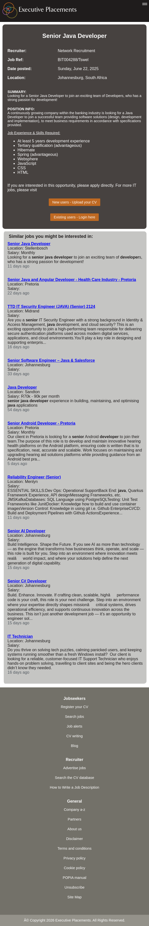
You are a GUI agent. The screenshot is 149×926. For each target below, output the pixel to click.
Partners (74, 819)
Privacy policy (75, 858)
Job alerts (74, 726)
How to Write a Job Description (74, 787)
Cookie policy (74, 868)
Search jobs (74, 717)
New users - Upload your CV (74, 202)
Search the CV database (74, 778)
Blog (74, 746)
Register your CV (74, 707)
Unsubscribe (74, 887)
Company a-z (74, 810)
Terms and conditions (75, 848)
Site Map (75, 897)
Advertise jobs (74, 768)
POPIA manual (74, 878)
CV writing (74, 736)
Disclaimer (74, 839)
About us (75, 829)
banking (81, 113)
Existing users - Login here (74, 217)
